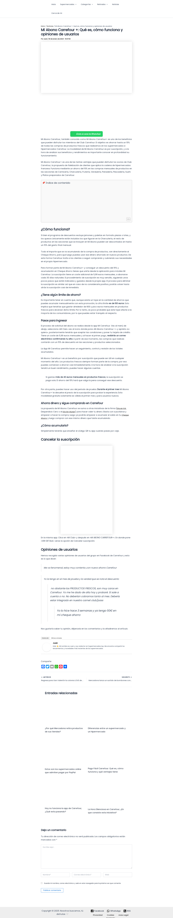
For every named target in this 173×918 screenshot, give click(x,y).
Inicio (54, 5)
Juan (55, 635)
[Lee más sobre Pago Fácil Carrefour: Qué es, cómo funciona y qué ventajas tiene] (108, 743)
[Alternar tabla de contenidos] (127, 211)
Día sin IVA (122, 400)
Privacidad (99, 910)
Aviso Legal (121, 910)
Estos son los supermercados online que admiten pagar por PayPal (62, 765)
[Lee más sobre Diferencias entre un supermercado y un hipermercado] (108, 703)
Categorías (86, 5)
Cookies (110, 910)
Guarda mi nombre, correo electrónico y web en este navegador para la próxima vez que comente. (82, 879)
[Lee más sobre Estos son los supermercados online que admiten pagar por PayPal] (65, 743)
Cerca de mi (125, 5)
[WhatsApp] (113, 906)
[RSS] (127, 906)
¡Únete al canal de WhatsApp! (86, 126)
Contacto (111, 914)
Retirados (100, 5)
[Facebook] (97, 906)
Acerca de (45, 630)
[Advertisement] (86, 104)
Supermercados (68, 5)
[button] (75, 5)
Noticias (112, 5)
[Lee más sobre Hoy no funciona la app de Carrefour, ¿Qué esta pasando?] (65, 787)
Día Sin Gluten (69, 404)
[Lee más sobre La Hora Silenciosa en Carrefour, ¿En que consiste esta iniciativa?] (108, 787)
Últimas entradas (56, 630)
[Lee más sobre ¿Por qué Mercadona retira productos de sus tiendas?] (65, 703)
